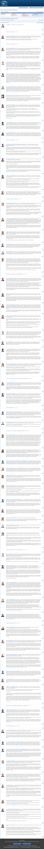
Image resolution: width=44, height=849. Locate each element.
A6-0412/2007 (15, 31)
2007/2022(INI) (6, 11)
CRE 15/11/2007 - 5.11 (25, 15)
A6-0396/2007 (3, 14)
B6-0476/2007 (29, 705)
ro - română (38, 7)
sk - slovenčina (39, 7)
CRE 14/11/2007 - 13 (14, 15)
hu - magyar (33, 7)
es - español (20, 7)
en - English (26, 7)
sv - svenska (42, 7)
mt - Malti (34, 7)
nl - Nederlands (35, 7)
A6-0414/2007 (25, 549)
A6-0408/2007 (11, 145)
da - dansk (22, 7)
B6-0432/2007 (27, 430)
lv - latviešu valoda (31, 7)
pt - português (37, 7)
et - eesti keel (24, 7)
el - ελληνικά (25, 7)
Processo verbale (40, 22)
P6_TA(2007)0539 (35, 14)
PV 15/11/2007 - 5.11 (25, 14)
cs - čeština (21, 7)
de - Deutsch (23, 7)
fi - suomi (41, 7)
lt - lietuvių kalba (32, 7)
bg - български (19, 7)
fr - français (27, 7)
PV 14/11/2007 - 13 (14, 14)
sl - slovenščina (40, 7)
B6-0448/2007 (30, 378)
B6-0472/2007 (16, 407)
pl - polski (36, 7)
